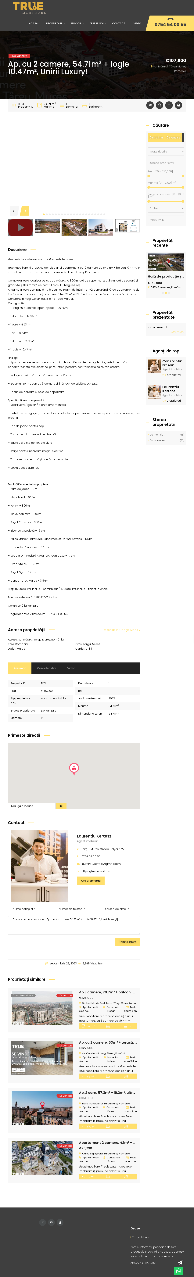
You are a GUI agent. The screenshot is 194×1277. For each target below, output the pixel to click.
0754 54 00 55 (170, 24)
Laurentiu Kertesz (94, 836)
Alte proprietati (91, 881)
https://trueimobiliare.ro (97, 871)
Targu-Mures (140, 1237)
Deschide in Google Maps (121, 630)
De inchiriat (156, 137)
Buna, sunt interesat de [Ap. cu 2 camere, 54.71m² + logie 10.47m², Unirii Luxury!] (74, 925)
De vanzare (173, 137)
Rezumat (20, 668)
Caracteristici (46, 668)
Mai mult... (177, 332)
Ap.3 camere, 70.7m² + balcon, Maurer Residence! (122, 992)
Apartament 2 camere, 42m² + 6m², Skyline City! (121, 1142)
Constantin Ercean (172, 363)
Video (71, 668)
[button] (43, 214)
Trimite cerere (127, 941)
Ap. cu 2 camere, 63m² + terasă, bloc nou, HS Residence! (127, 1042)
